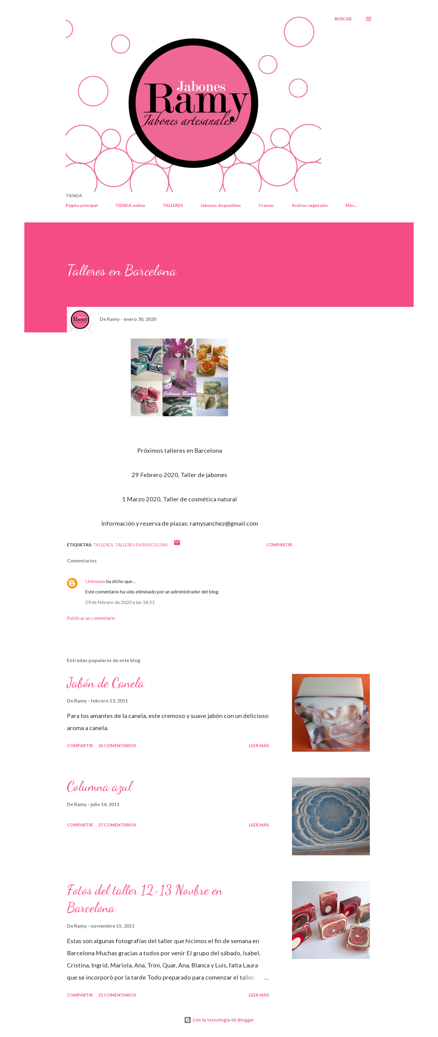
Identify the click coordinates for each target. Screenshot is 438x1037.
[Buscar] (343, 18)
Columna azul (99, 786)
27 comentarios (117, 824)
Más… (351, 205)
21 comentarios (117, 995)
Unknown (95, 581)
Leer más (259, 745)
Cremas (266, 205)
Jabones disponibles (220, 205)
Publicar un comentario (91, 618)
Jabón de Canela (105, 683)
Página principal (82, 205)
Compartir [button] (279, 544)
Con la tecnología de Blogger (219, 1020)
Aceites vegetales (310, 205)
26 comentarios (117, 745)
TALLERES (173, 205)
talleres (103, 544)
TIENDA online (130, 205)
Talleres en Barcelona (141, 544)
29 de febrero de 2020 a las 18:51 (120, 602)
